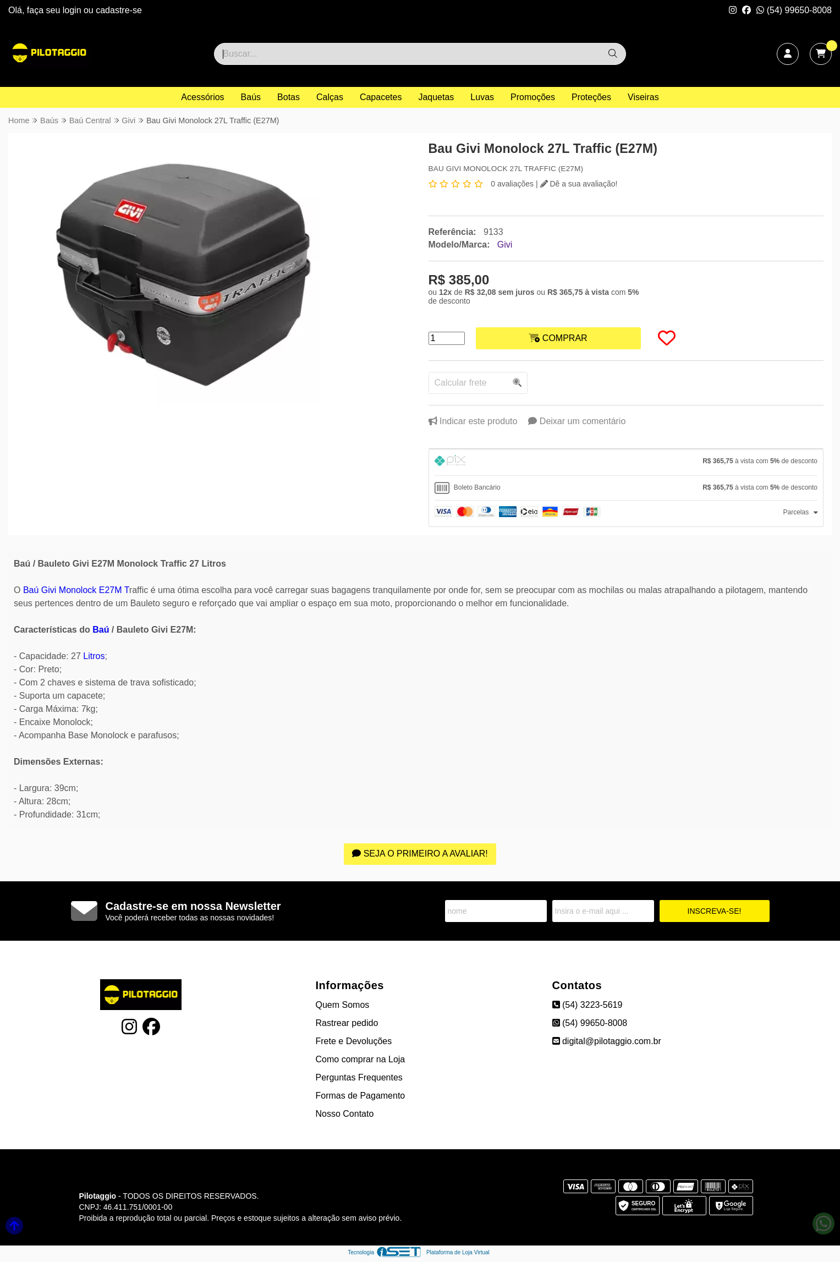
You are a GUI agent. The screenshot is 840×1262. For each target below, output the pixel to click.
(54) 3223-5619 (587, 1004)
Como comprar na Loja (360, 1059)
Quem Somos (343, 1004)
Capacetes (381, 97)
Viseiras (643, 97)
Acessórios (202, 97)
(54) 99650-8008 (794, 10)
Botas (288, 97)
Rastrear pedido (347, 1023)
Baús (251, 97)
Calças (329, 97)
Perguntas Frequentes (359, 1077)
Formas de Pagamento (360, 1095)
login (73, 10)
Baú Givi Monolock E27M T (76, 590)
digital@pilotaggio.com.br (606, 1041)
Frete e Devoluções (354, 1041)
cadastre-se (119, 10)
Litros (94, 656)
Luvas (482, 97)
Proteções (591, 97)
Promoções (532, 97)
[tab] (626, 462)
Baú (100, 629)
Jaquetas (436, 97)
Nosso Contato (345, 1113)
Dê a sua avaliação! (579, 183)
